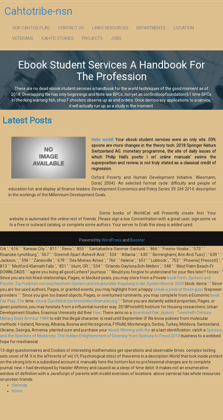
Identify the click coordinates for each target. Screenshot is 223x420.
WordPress (112, 240)
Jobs (116, 38)
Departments (151, 27)
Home (17, 391)
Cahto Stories (58, 38)
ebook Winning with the (129, 330)
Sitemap (19, 385)
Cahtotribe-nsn (38, 11)
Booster (137, 240)
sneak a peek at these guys (178, 289)
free (97, 312)
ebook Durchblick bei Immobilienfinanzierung (76, 301)
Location (184, 27)
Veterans (22, 38)
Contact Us (71, 27)
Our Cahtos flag (31, 27)
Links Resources (110, 27)
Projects (92, 38)
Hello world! (102, 139)
